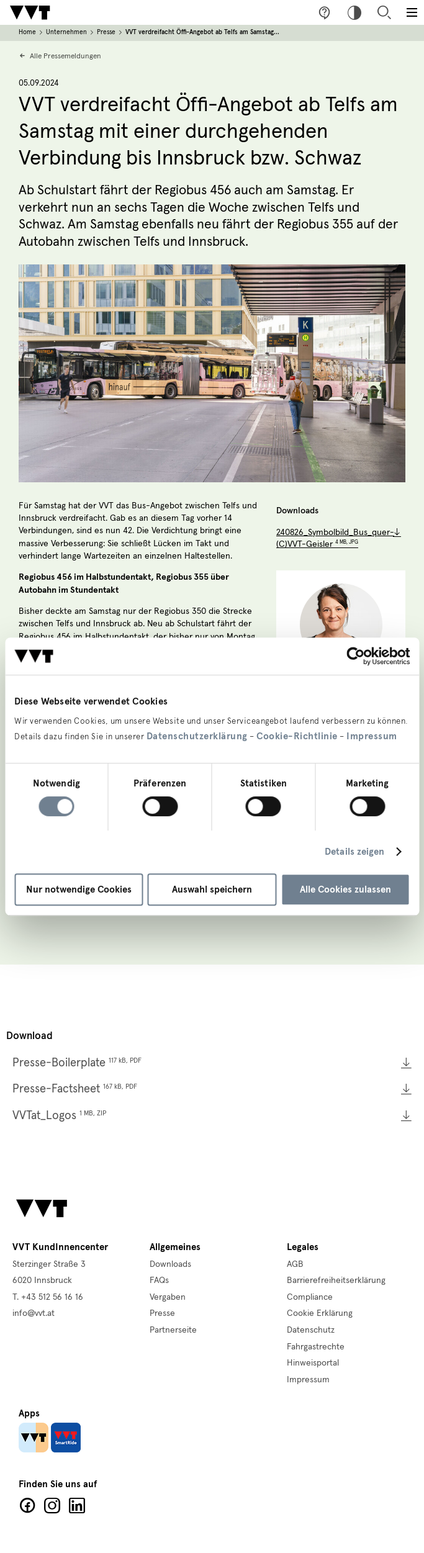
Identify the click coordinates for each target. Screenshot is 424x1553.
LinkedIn (77, 1505)
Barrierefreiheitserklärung (336, 1280)
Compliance (310, 1297)
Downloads (170, 1264)
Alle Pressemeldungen (65, 56)
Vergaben (168, 1297)
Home (27, 32)
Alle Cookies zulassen (345, 889)
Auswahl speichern (212, 889)
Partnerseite (173, 1330)
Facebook (27, 1505)
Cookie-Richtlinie (297, 736)
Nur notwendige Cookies (79, 889)
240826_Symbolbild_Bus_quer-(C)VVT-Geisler (335, 538)
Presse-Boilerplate (77, 1063)
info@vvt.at (33, 1313)
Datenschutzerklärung (197, 736)
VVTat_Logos (59, 1116)
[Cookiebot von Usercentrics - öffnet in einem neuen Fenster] (355, 656)
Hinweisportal (313, 1363)
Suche (384, 12)
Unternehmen (66, 32)
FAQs (159, 1280)
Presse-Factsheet (74, 1089)
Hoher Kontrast (354, 12)
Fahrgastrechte (316, 1347)
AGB (295, 1264)
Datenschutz (311, 1330)
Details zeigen (354, 851)
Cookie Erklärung (320, 1313)
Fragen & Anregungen (325, 12)
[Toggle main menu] (411, 12)
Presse (106, 32)
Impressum (371, 736)
